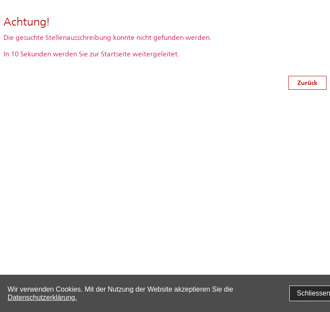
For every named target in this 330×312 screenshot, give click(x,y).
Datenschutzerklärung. (42, 297)
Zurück (307, 82)
